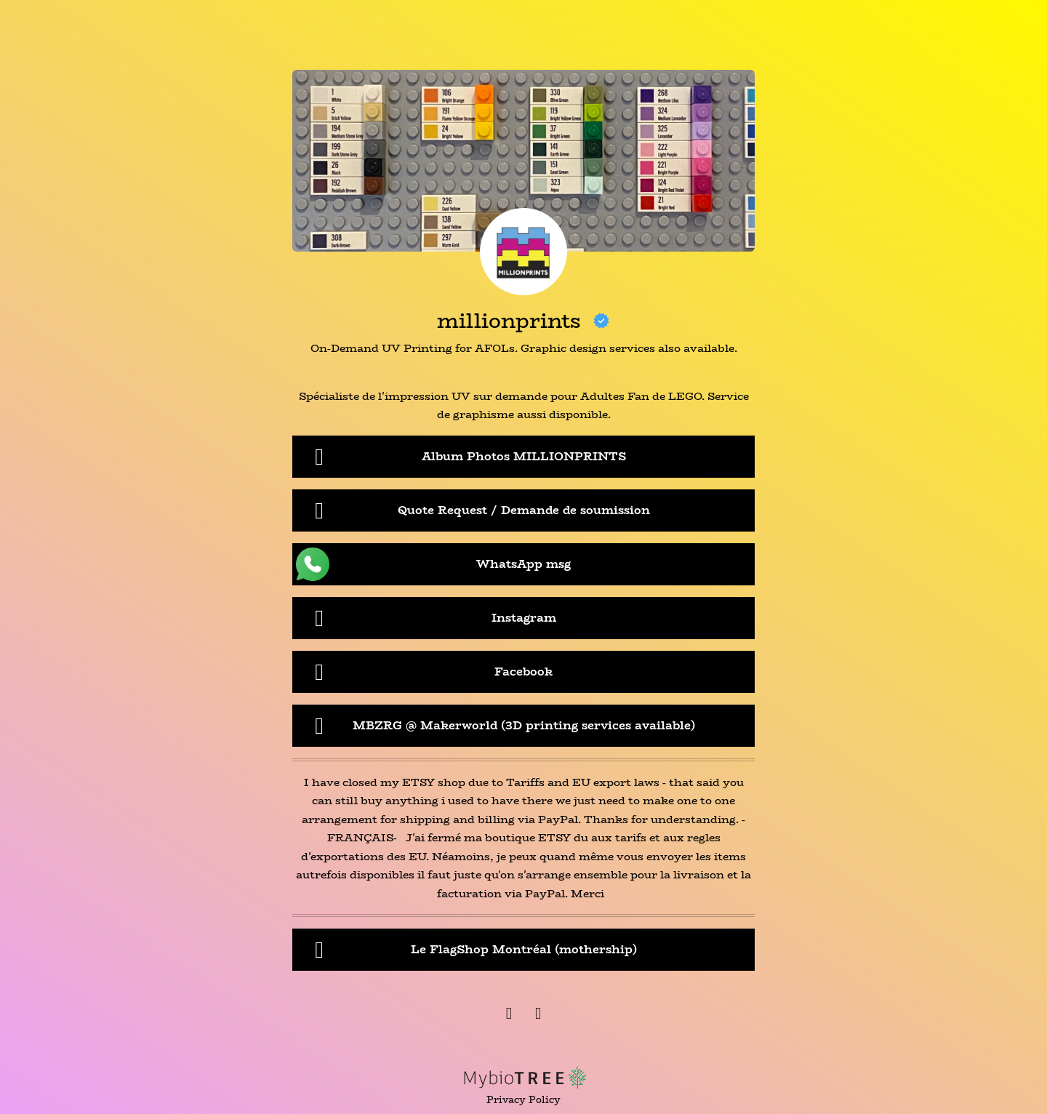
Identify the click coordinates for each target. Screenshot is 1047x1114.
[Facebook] (509, 1015)
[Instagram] (538, 1015)
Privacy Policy (523, 1099)
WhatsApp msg (433, 564)
